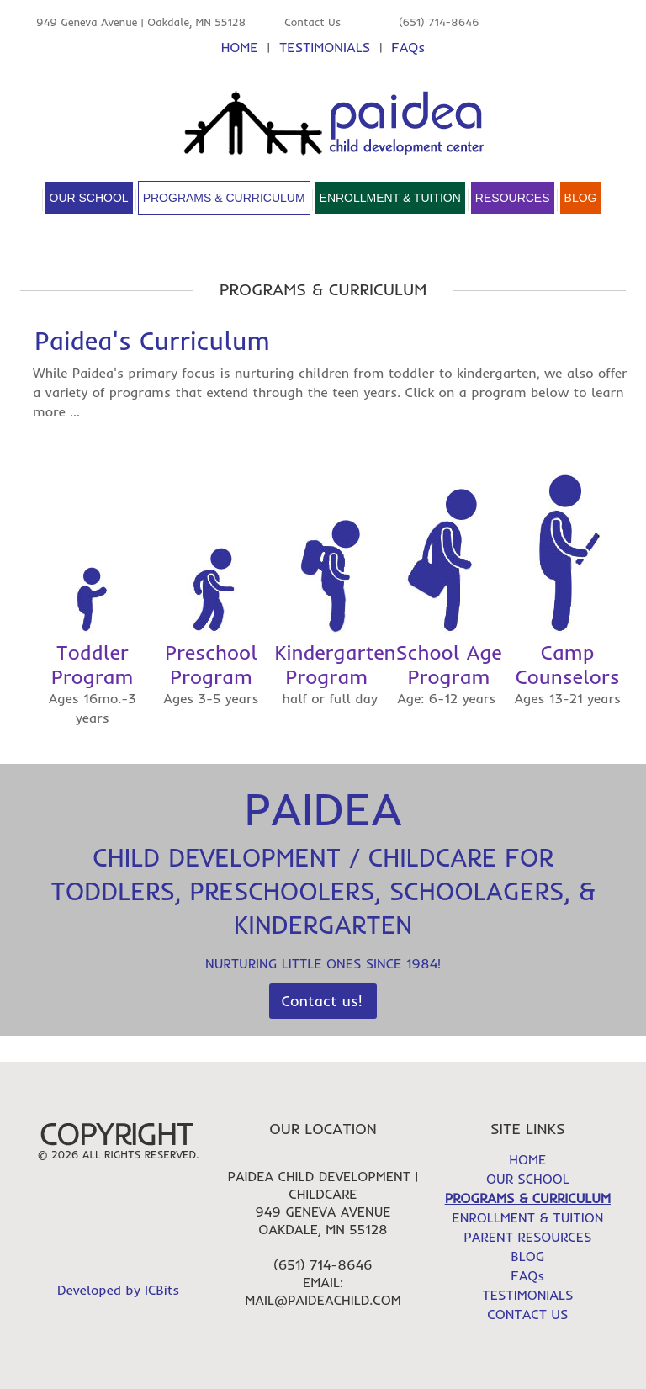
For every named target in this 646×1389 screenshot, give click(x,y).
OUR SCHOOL (527, 1178)
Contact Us (312, 22)
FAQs (408, 47)
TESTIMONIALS (324, 47)
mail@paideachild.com (322, 1299)
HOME (239, 47)
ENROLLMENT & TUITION (527, 1217)
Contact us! (322, 1000)
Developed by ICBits (118, 1289)
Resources (512, 197)
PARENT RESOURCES (527, 1236)
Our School (89, 197)
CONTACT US (527, 1314)
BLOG (527, 1256)
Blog (580, 197)
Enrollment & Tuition (390, 197)
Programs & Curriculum (224, 197)
